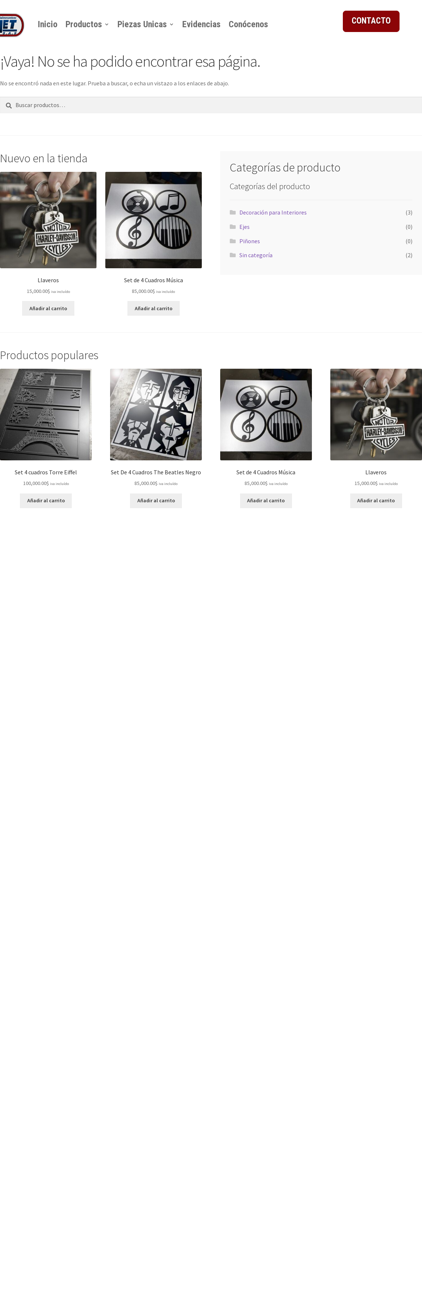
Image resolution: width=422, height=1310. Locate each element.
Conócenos (248, 24)
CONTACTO (371, 21)
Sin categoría (255, 255)
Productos (84, 24)
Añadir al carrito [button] (48, 308)
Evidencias (201, 24)
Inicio (47, 24)
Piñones (249, 241)
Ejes (244, 226)
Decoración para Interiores (273, 212)
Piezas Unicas (142, 24)
